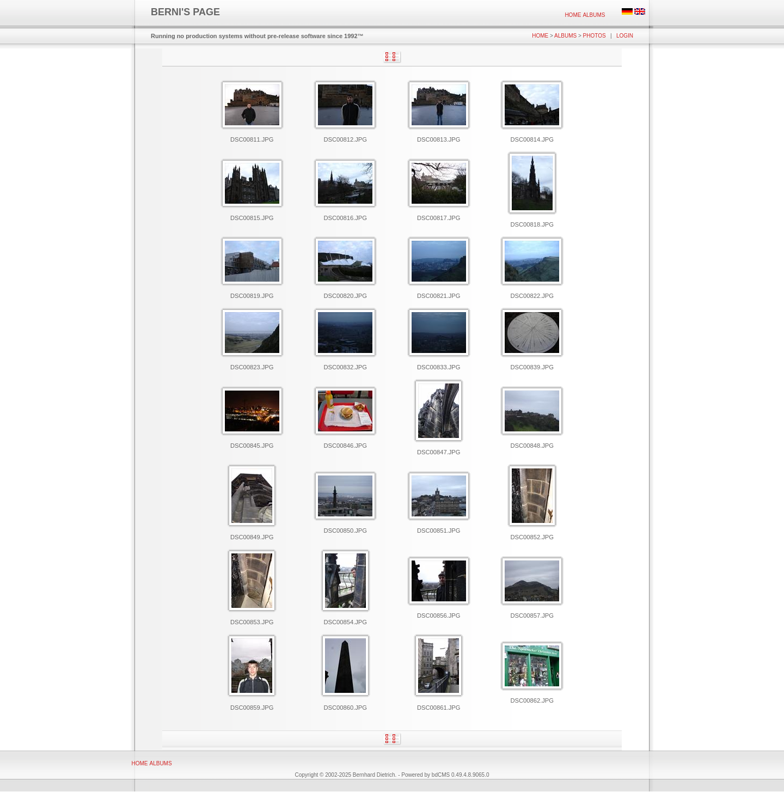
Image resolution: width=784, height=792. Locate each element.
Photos (594, 36)
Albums (594, 15)
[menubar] (585, 15)
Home (573, 15)
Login (624, 36)
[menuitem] (573, 15)
